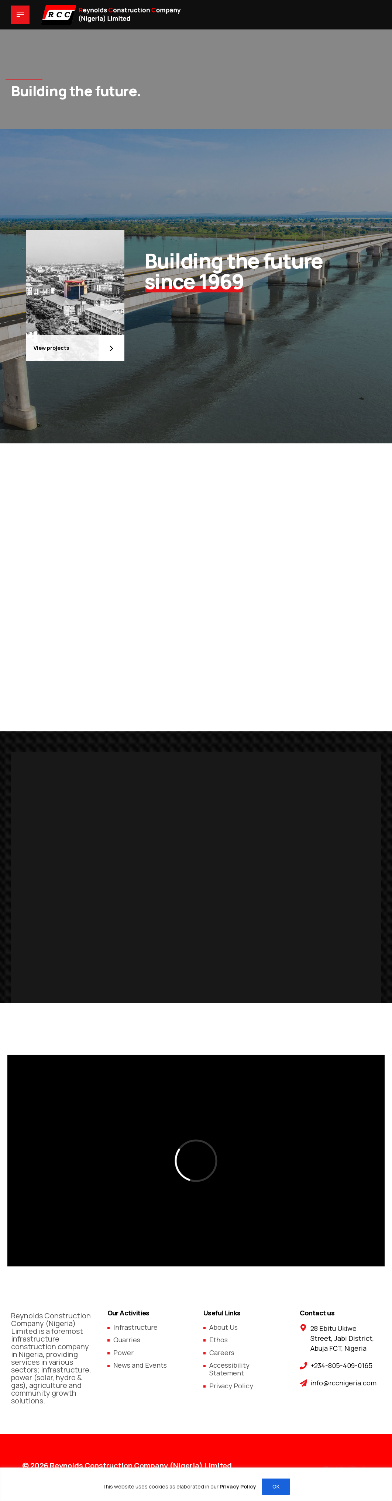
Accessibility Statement (229, 1369)
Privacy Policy (231, 1385)
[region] (196, 1484)
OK (275, 1486)
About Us (223, 1327)
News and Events (140, 1365)
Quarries (126, 1339)
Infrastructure (135, 1327)
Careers (221, 1352)
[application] (196, 1160)
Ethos (218, 1339)
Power (123, 1352)
